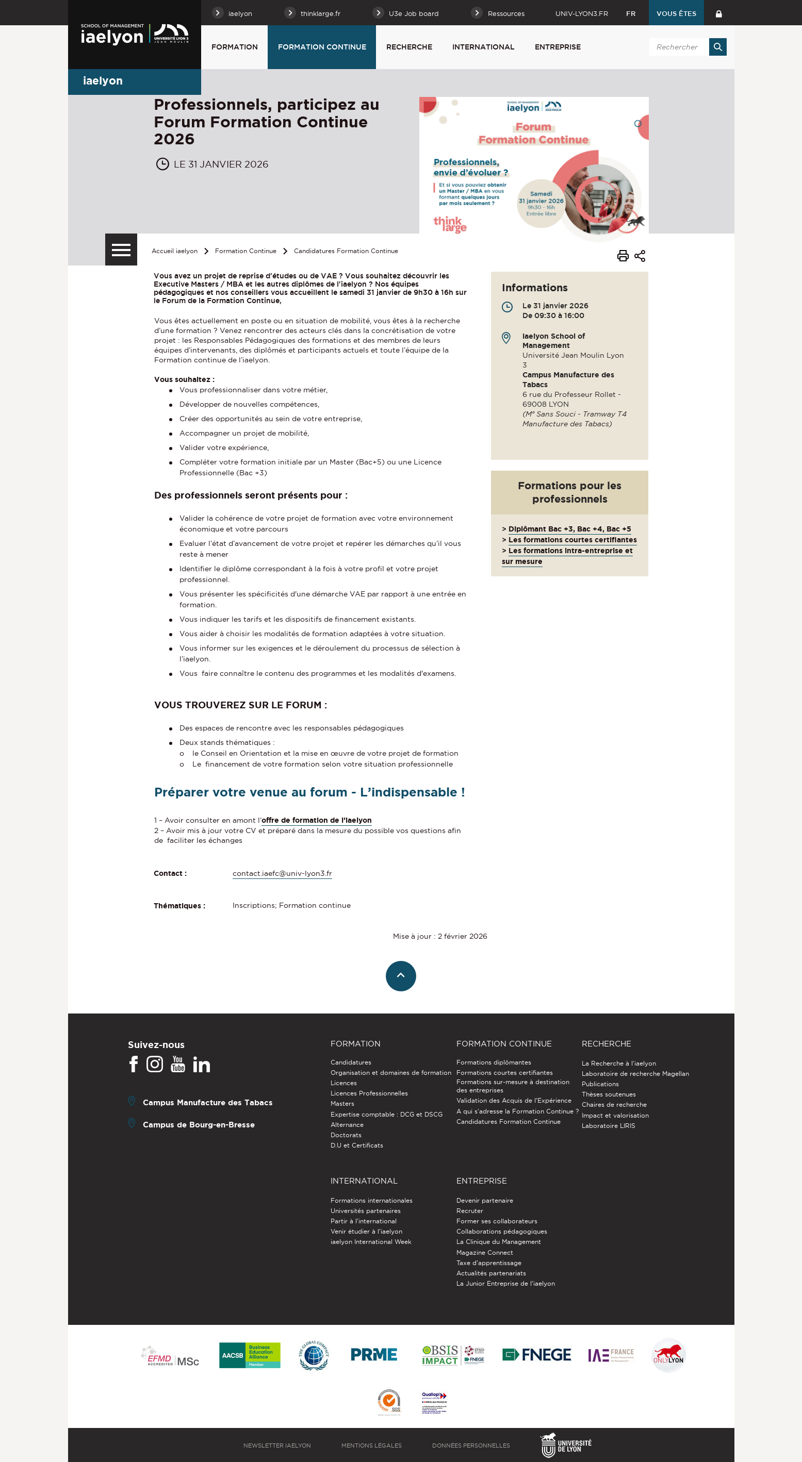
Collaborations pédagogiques (501, 1231)
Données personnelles (471, 1445)
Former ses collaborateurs (496, 1221)
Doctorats (346, 1135)
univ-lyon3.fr (581, 13)
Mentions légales (371, 1445)
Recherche (409, 47)
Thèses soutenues (609, 1094)
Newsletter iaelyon (277, 1445)
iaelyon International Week (371, 1241)
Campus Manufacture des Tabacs (208, 1102)
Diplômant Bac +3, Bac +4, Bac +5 (570, 529)
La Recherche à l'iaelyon (619, 1063)
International (483, 47)
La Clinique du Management (498, 1241)
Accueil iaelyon (175, 250)
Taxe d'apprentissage (488, 1262)
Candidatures (351, 1062)
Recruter (469, 1210)
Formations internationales (372, 1200)
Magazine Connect (484, 1252)
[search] (686, 47)
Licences (344, 1082)
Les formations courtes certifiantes (573, 540)
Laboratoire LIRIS (608, 1125)
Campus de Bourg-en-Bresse (199, 1124)
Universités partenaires (366, 1210)
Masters (342, 1103)
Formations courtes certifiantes (504, 1072)
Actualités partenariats (491, 1273)
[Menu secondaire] (121, 249)
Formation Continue (322, 47)
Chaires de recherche (614, 1104)
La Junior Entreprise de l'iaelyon (505, 1283)
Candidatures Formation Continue (346, 250)
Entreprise (558, 47)
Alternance (347, 1124)
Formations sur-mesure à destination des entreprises (512, 1085)
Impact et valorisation (615, 1115)
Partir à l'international (364, 1221)
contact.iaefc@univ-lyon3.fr (282, 873)
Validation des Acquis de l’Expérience (513, 1100)
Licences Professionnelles (369, 1093)
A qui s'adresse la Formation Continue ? (517, 1111)
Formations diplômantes (493, 1062)
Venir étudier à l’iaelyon (366, 1231)
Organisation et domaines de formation (391, 1072)
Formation (234, 47)
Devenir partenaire (484, 1200)
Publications (600, 1084)
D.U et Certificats (357, 1145)
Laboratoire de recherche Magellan (635, 1073)
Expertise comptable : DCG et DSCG (387, 1114)
